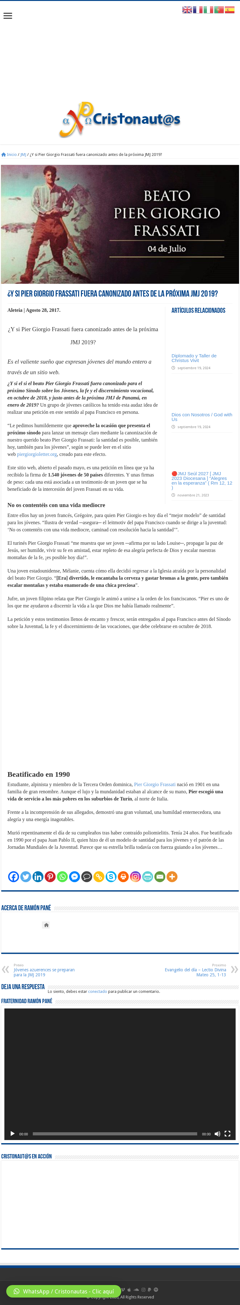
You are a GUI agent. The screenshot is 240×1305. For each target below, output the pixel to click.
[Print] (123, 876)
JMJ (23, 154)
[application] (120, 1074)
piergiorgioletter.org (37, 454)
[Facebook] (13, 876)
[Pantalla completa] (227, 1134)
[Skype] (111, 876)
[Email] (159, 876)
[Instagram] (135, 876)
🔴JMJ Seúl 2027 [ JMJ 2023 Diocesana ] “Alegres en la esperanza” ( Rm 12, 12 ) (202, 480)
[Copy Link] (98, 876)
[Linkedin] (37, 876)
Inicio (9, 154)
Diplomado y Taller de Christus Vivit (194, 358)
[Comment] (86, 876)
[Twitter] (25, 876)
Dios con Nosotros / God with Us (202, 417)
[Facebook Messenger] (74, 876)
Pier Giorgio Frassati (155, 784)
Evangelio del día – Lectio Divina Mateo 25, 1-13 (194, 970)
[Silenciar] (217, 1134)
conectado (97, 991)
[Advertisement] (120, 54)
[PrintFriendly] (147, 876)
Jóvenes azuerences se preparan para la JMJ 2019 (46, 970)
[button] (63, 1291)
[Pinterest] (50, 876)
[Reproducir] (12, 1134)
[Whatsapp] (62, 876)
